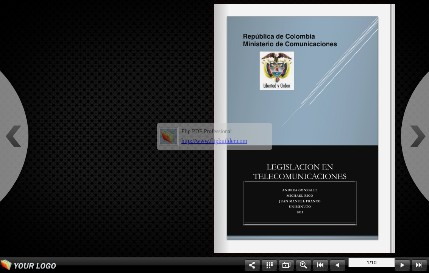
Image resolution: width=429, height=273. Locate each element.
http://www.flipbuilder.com (214, 141)
